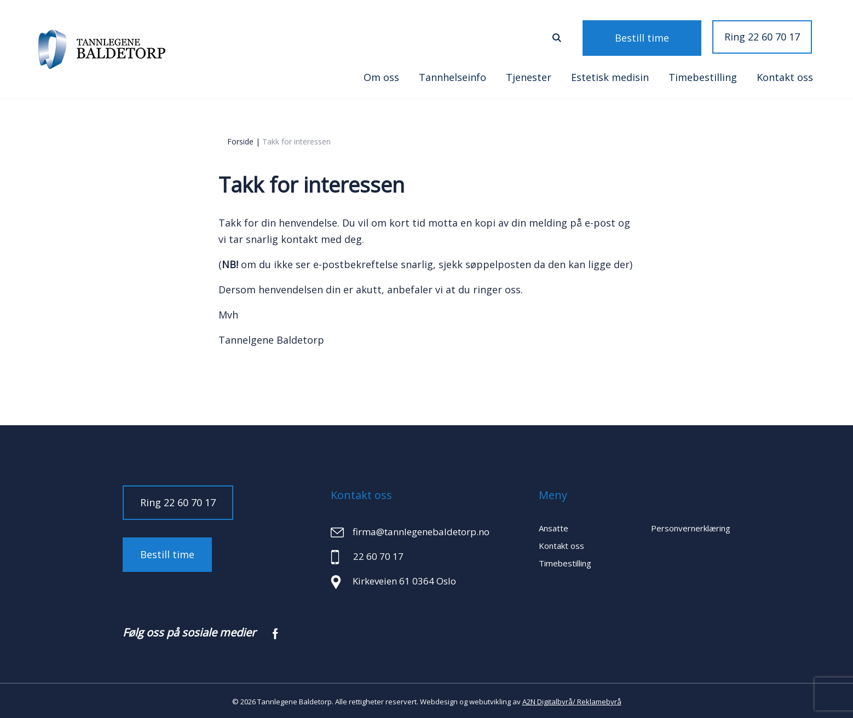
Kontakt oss (785, 75)
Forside (240, 140)
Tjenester (528, 75)
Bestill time (657, 36)
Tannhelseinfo (452, 75)
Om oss (381, 75)
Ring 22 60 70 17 (762, 36)
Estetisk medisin (610, 75)
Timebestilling (702, 75)
